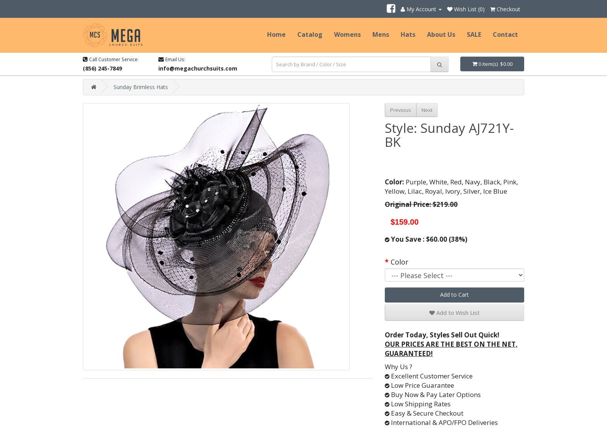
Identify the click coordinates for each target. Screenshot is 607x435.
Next (427, 110)
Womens (347, 34)
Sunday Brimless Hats (140, 87)
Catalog (309, 34)
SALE (474, 34)
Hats (408, 34)
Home (276, 34)
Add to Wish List (454, 312)
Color (399, 262)
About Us (441, 34)
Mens (380, 34)
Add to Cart (454, 294)
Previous (400, 110)
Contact (505, 34)
